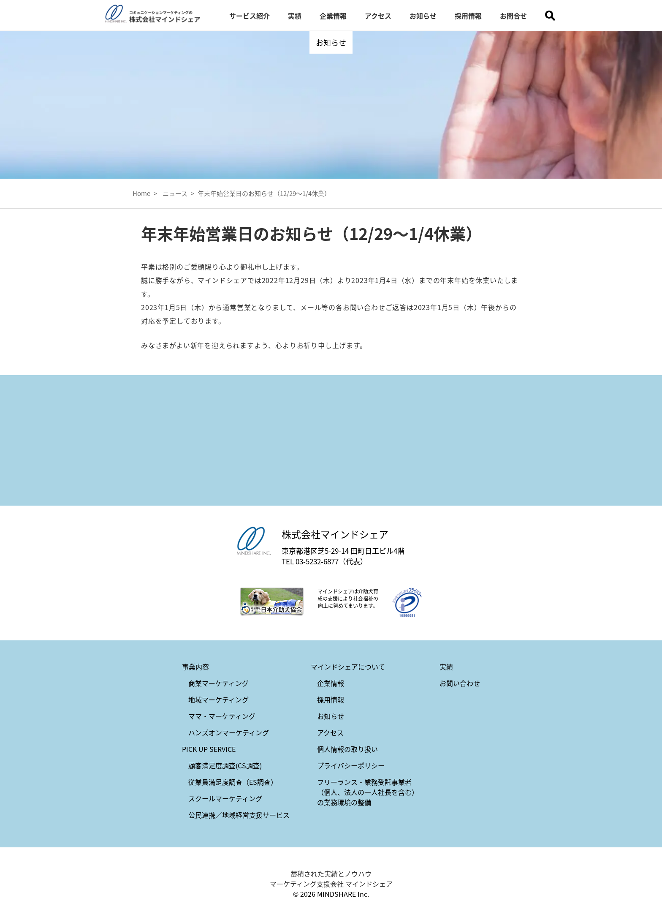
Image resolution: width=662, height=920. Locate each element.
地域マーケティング (218, 699)
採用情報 (468, 16)
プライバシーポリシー (351, 765)
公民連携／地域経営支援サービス (239, 815)
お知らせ (423, 16)
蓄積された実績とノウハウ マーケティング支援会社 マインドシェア (331, 878)
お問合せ (513, 16)
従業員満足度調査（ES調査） (232, 782)
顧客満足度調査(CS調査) (225, 765)
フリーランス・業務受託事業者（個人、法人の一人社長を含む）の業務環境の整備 (367, 792)
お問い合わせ (460, 683)
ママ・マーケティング (221, 716)
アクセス (378, 16)
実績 (294, 16)
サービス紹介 (249, 16)
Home (141, 193)
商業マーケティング (218, 683)
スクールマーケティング (225, 798)
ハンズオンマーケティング (228, 732)
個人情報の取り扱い (347, 749)
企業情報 (333, 16)
